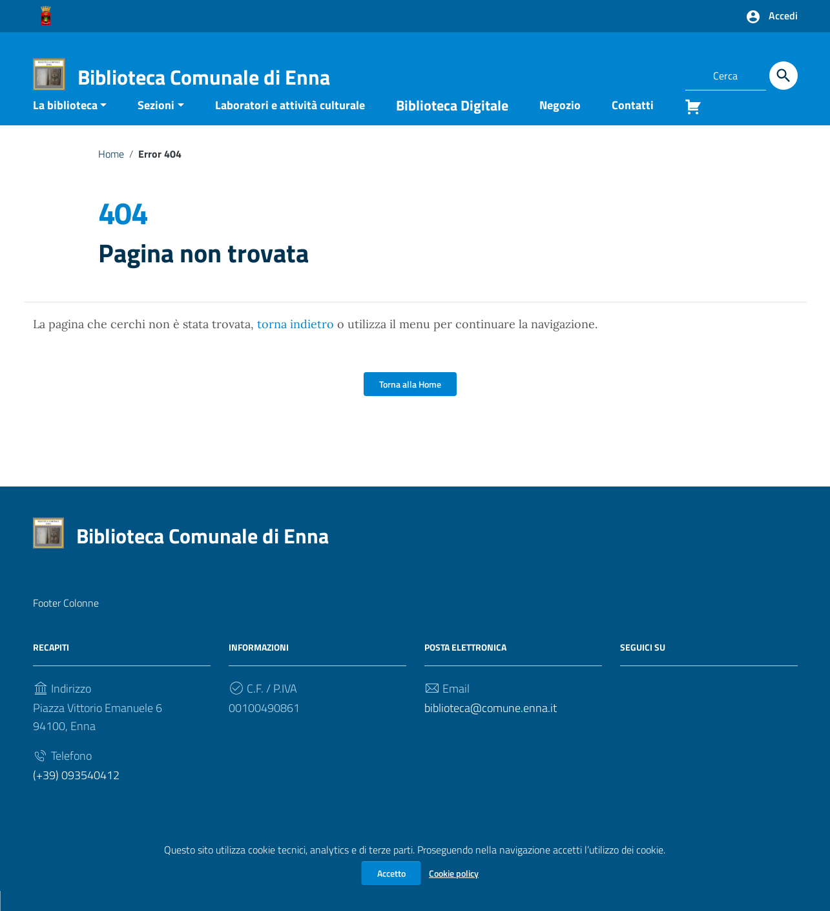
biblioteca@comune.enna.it (490, 728)
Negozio (560, 124)
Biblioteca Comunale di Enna (204, 76)
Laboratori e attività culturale (290, 124)
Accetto (391, 873)
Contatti (633, 124)
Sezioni (156, 124)
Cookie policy (454, 873)
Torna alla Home (410, 404)
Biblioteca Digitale (452, 124)
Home (111, 173)
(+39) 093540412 (76, 795)
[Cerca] (783, 75)
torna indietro (295, 344)
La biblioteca (65, 124)
